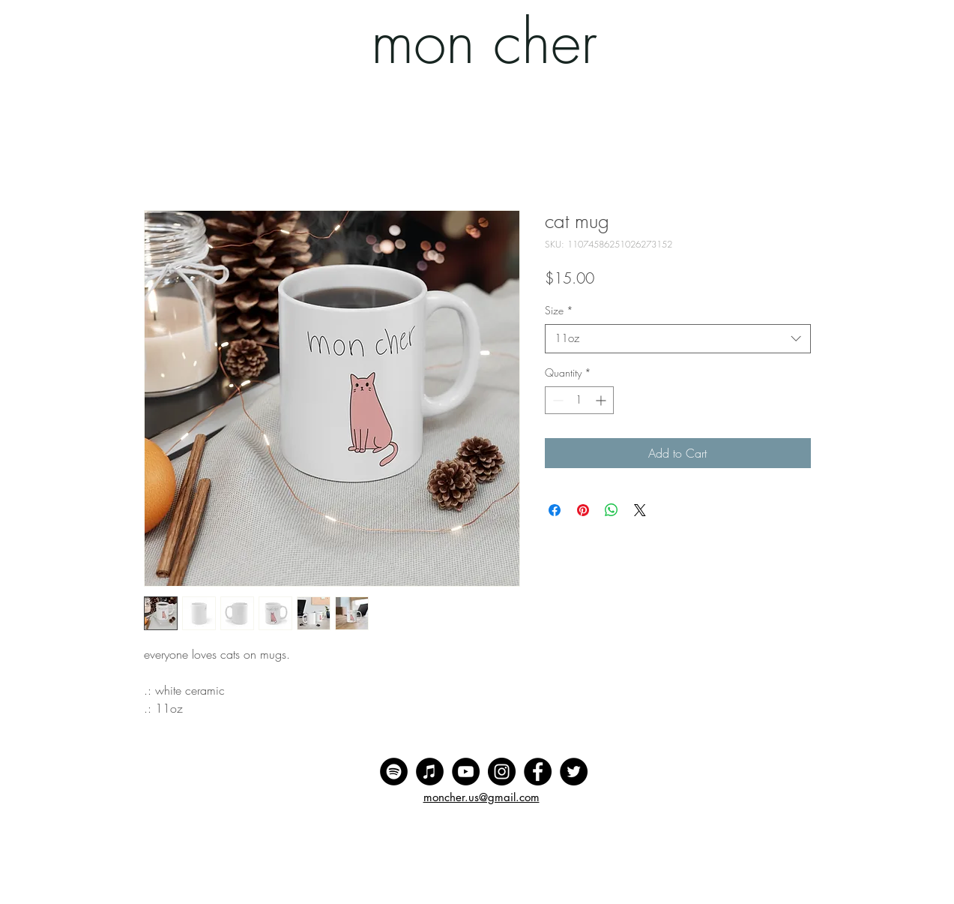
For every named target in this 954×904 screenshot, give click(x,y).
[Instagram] (502, 771)
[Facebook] (538, 771)
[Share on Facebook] (555, 510)
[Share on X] (640, 510)
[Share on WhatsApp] (612, 510)
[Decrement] (556, 400)
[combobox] (678, 338)
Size (559, 310)
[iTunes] (430, 771)
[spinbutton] (579, 400)
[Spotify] (394, 771)
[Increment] (602, 400)
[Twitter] (574, 771)
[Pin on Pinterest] (583, 510)
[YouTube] (466, 771)
